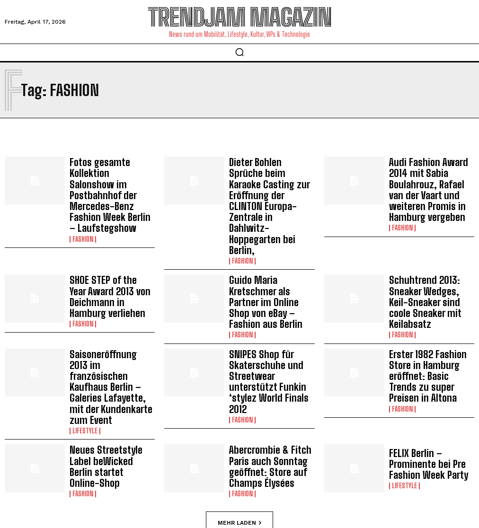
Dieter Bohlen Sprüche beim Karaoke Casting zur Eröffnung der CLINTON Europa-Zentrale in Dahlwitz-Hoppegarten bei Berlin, (271, 181)
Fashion (82, 204)
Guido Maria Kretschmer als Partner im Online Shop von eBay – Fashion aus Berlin (269, 245)
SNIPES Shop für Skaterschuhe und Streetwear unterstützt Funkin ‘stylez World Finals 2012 (271, 304)
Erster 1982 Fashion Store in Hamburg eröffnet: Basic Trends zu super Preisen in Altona (430, 303)
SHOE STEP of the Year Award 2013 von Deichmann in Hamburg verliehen (111, 245)
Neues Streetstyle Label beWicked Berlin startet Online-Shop (108, 364)
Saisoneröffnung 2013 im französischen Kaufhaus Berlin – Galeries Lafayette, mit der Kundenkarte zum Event (108, 304)
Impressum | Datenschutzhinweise (200, 491)
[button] (239, 52)
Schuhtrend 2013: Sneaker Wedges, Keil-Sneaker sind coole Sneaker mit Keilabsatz (431, 245)
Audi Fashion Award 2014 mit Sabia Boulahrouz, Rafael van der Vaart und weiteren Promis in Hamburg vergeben (426, 177)
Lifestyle (85, 331)
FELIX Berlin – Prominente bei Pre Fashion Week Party (431, 363)
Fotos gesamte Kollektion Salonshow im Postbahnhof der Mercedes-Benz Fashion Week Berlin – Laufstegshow (112, 177)
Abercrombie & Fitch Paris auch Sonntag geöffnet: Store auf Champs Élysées (269, 364)
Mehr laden (239, 418)
